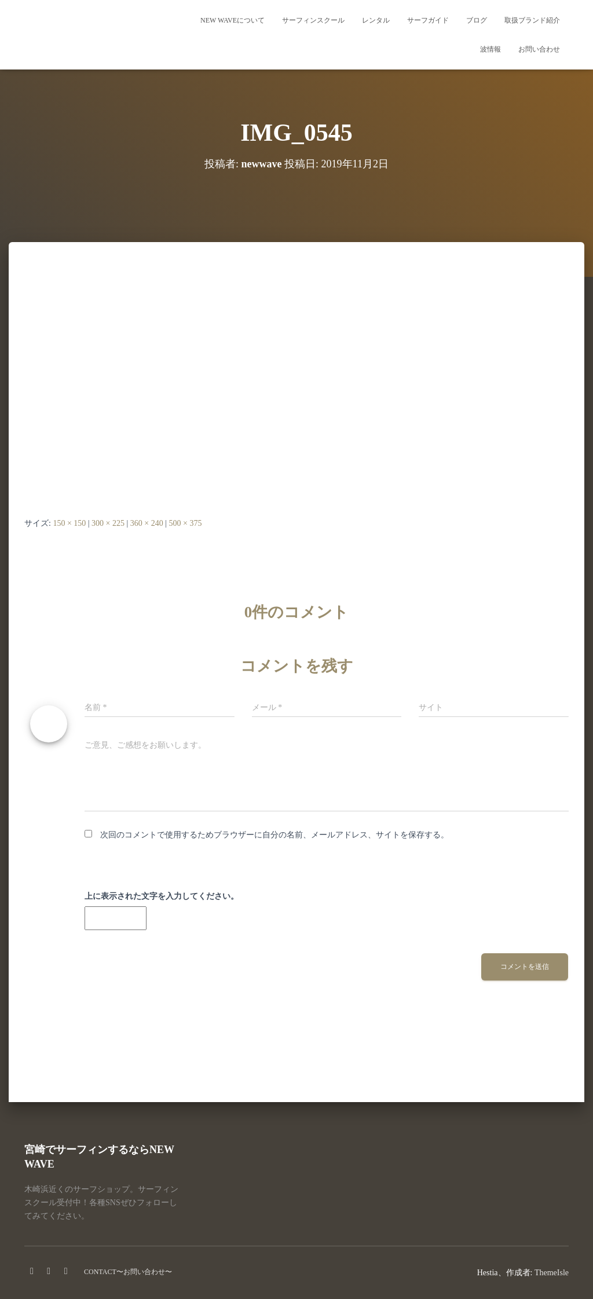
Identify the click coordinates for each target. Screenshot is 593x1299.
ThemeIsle (552, 1272)
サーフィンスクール (313, 20)
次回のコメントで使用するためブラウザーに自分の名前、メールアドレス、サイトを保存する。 (274, 834)
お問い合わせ (539, 49)
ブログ (476, 20)
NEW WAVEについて (232, 20)
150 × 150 (69, 523)
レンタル (376, 20)
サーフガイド (428, 20)
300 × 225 (108, 523)
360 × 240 (146, 523)
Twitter (66, 1271)
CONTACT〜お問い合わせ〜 (128, 1272)
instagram (48, 1271)
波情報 (490, 49)
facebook (31, 1271)
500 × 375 (185, 523)
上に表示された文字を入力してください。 (162, 896)
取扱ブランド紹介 (532, 20)
